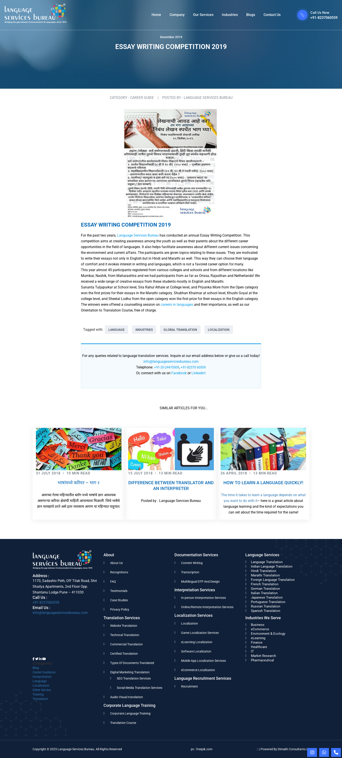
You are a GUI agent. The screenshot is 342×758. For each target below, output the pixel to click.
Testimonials (118, 591)
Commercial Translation (126, 644)
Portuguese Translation (268, 602)
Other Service (42, 690)
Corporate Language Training (130, 713)
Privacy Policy (119, 609)
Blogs (250, 15)
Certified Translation (124, 653)
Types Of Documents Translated (132, 663)
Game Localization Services (200, 633)
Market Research (263, 656)
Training (38, 694)
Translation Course (123, 723)
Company (177, 15)
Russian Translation (265, 606)
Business (257, 625)
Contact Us (272, 15)
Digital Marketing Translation (130, 672)
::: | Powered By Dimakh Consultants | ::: (283, 749)
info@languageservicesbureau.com (171, 361)
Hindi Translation (263, 571)
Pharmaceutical (262, 660)
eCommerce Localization (198, 670)
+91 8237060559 (46, 602)
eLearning (258, 638)
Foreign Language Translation (273, 580)
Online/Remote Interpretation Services (207, 607)
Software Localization (196, 651)
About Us (116, 563)
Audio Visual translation (126, 697)
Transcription (190, 572)
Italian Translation (264, 593)
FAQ (113, 581)
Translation (40, 699)
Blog (36, 668)
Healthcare (259, 647)
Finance (256, 642)
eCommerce (260, 629)
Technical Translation (124, 635)
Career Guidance (44, 672)
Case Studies (119, 600)
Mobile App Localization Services (203, 660)
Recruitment (189, 686)
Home (156, 15)
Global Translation (180, 329)
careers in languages (177, 304)
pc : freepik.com (201, 749)
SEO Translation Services (134, 678)
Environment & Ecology (268, 634)
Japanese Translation (267, 597)
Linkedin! (199, 373)
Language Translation (267, 562)
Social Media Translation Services (139, 687)
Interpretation (42, 676)
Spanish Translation (265, 611)
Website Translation (123, 625)
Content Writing (192, 563)
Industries (230, 15)
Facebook (179, 373)
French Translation (264, 584)
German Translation (265, 589)
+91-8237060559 (324, 18)
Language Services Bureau (138, 235)
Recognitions (119, 572)
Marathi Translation (265, 575)
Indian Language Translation (271, 566)
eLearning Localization (196, 642)
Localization (218, 329)
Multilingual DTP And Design (200, 581)
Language (116, 329)
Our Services (203, 15)
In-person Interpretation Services (203, 597)
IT (252, 651)
